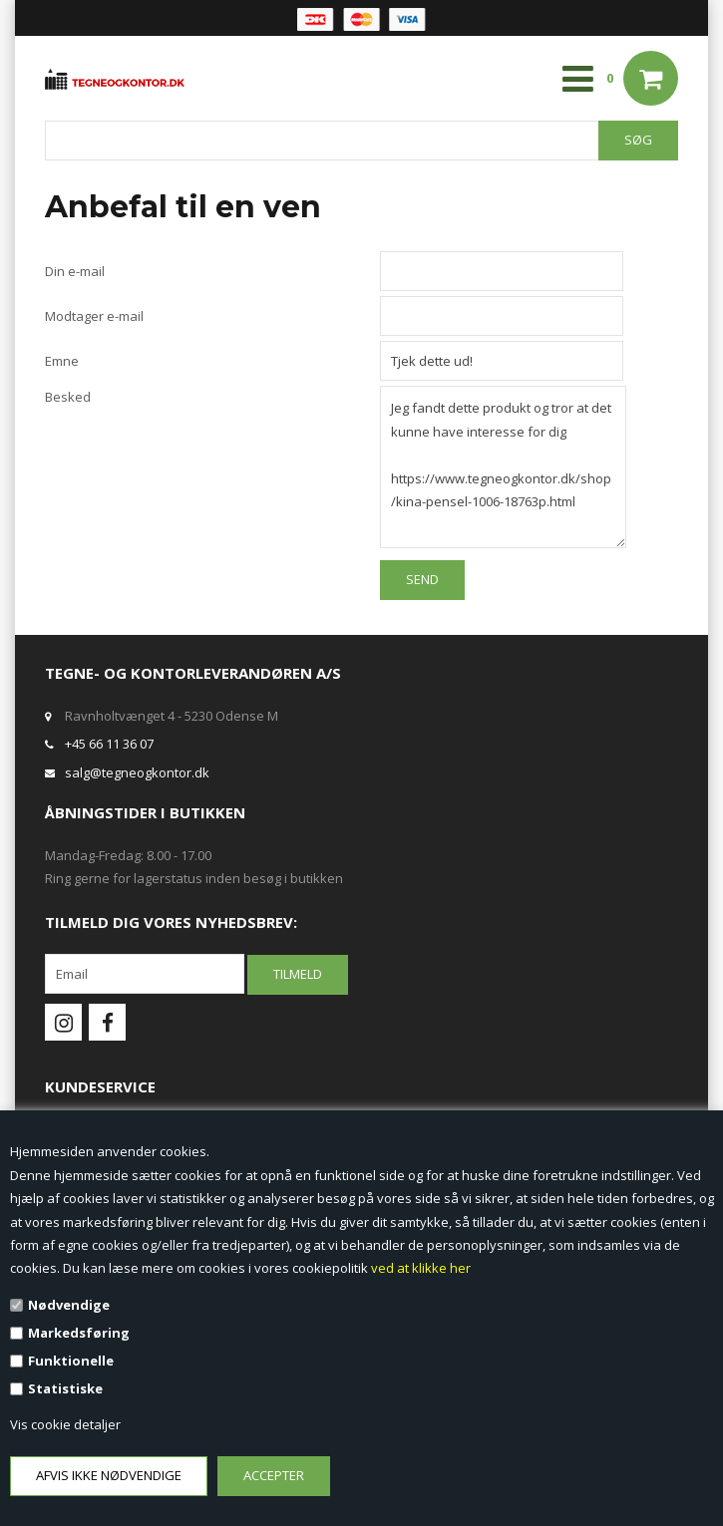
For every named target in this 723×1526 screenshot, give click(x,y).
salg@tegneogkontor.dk (137, 772)
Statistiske (65, 1388)
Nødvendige (69, 1305)
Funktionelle (71, 1361)
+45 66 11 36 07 (109, 744)
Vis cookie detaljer (65, 1424)
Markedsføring (79, 1333)
